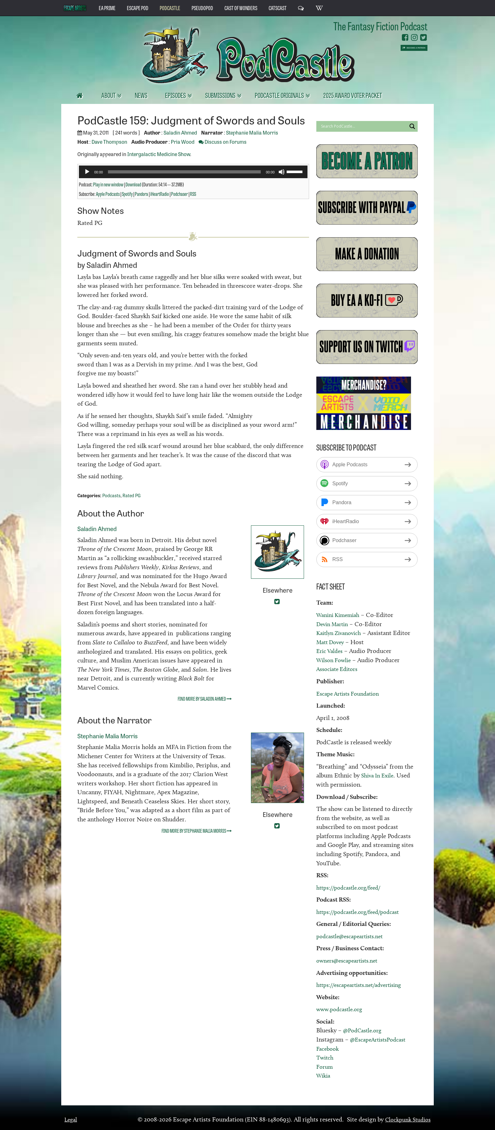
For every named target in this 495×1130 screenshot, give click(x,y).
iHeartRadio (159, 193)
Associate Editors (339, 669)
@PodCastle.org (364, 1030)
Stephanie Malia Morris (252, 132)
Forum (325, 1066)
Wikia (324, 1075)
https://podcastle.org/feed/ (352, 887)
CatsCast (278, 7)
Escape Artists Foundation (351, 693)
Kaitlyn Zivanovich (341, 633)
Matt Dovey (332, 642)
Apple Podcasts (108, 193)
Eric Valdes (331, 651)
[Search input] (363, 126)
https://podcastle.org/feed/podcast (362, 911)
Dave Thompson (109, 141)
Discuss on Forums (223, 141)
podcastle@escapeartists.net (353, 936)
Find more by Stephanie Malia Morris (197, 830)
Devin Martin (334, 624)
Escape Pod (137, 7)
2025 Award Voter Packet (352, 95)
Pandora (141, 193)
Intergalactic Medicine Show (158, 154)
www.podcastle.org (342, 1009)
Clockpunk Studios (405, 1119)
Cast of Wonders (240, 7)
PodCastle (170, 7)
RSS (193, 193)
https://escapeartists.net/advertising (364, 984)
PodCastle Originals (280, 95)
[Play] (87, 172)
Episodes (176, 95)
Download (133, 184)
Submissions (220, 95)
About (108, 95)
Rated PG (131, 495)
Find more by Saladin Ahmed (205, 698)
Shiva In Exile (379, 775)
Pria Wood (182, 141)
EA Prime (107, 7)
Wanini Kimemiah (340, 615)
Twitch (326, 1057)
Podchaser (179, 193)
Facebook (328, 1048)
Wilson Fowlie (335, 660)
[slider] (184, 171)
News (141, 95)
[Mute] (281, 172)
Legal (71, 1119)
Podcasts (111, 495)
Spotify (127, 193)
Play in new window (108, 184)
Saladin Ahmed (180, 132)
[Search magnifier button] (412, 126)
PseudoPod (202, 7)
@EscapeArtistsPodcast (381, 1039)
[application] (193, 172)
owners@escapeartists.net (350, 960)
